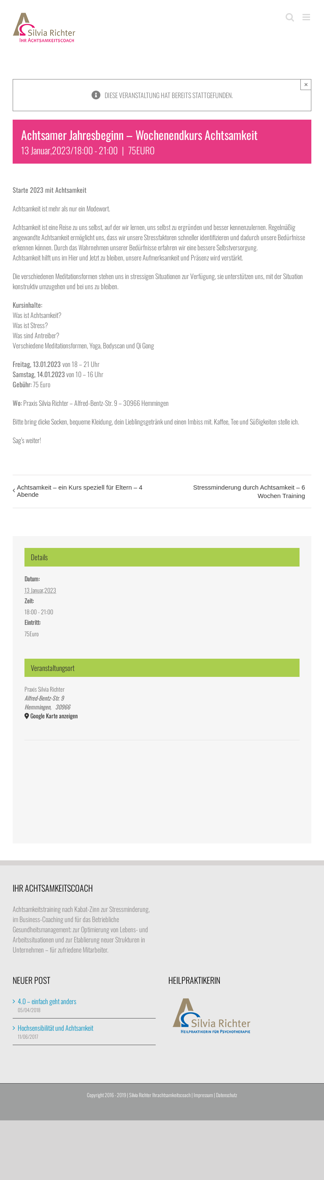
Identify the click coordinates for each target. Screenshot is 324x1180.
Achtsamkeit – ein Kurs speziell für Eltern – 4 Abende (80, 491)
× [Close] (306, 84)
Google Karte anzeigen (54, 715)
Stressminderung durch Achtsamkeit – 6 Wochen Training (249, 491)
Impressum (203, 1094)
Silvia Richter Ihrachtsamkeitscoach (160, 1094)
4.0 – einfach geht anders (47, 1001)
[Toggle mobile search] (290, 17)
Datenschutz (226, 1094)
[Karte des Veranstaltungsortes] (161, 765)
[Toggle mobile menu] (306, 17)
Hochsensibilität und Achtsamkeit (55, 1028)
